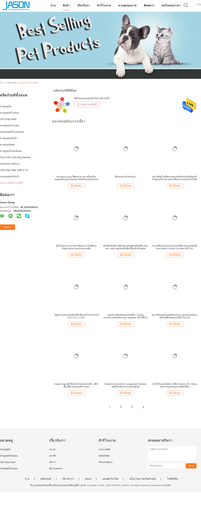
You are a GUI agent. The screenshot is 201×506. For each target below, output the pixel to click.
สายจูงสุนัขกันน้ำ (9, 138)
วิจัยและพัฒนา (106, 462)
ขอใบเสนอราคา (171, 5)
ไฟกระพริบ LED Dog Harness (15, 157)
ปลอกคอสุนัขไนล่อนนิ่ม (12, 131)
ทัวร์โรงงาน (104, 5)
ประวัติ (52, 456)
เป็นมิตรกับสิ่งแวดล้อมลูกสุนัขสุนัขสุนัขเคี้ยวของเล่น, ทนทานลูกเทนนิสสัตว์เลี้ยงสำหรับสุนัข (125, 247)
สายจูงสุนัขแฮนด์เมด (11, 151)
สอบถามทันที (87, 104)
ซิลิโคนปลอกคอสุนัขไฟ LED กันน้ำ (92, 98)
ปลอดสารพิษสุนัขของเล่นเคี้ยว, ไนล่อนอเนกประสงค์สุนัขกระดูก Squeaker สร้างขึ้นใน (125, 316)
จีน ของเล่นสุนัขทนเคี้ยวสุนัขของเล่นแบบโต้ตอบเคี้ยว (55, 485)
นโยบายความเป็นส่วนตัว (142, 479)
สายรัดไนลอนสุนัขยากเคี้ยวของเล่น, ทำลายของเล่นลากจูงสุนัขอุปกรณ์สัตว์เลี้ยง (174, 385)
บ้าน (53, 5)
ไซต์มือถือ (172, 479)
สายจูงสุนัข (6, 106)
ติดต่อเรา (149, 5)
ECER (168, 485)
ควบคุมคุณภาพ (127, 5)
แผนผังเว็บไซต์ (110, 479)
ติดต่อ (7, 227)
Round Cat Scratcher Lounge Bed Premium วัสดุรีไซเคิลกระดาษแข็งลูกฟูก (126, 385)
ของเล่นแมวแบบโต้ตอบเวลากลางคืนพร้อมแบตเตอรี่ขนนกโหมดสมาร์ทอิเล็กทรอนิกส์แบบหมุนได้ (76, 178)
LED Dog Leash (8, 119)
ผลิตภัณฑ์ (45, 479)
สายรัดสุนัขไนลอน (9, 125)
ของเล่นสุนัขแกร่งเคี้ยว (28, 83)
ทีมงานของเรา (56, 468)
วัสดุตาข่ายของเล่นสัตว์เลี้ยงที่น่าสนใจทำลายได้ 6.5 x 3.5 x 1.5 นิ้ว (76, 316)
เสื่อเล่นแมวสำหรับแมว (125, 176)
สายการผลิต (104, 449)
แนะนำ (52, 449)
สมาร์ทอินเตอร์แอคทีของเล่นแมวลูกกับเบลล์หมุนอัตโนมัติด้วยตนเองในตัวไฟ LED (174, 316)
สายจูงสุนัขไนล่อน (9, 112)
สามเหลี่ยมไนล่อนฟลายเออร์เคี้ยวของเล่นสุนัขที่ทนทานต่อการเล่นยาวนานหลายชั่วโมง (174, 247)
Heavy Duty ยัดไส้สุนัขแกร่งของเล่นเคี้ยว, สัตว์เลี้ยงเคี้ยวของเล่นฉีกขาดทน (76, 385)
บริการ (52, 462)
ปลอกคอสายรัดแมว (10, 163)
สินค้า (66, 5)
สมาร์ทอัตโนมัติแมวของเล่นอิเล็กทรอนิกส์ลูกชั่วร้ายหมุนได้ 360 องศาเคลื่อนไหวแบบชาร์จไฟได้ (174, 178)
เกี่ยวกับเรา (83, 5)
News (88, 479)
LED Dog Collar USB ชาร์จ (14, 170)
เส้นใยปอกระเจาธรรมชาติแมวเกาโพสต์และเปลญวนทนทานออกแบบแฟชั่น (76, 247)
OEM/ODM (104, 456)
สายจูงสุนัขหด (7, 144)
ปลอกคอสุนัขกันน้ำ (9, 176)
